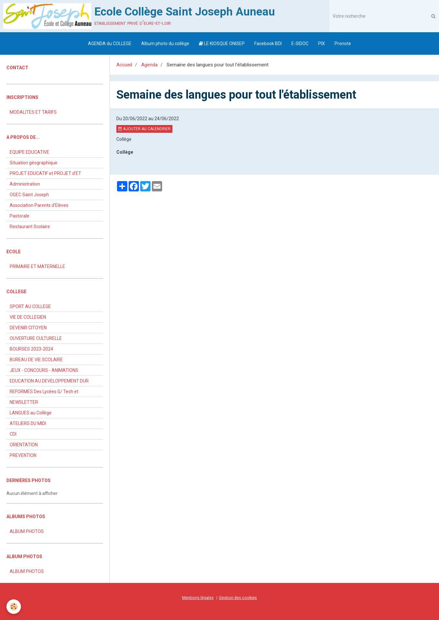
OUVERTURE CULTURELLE (36, 338)
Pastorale (19, 215)
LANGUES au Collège (31, 412)
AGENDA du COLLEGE (110, 43)
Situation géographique (33, 162)
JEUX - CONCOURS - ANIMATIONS (44, 370)
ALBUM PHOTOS (27, 531)
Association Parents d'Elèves (39, 205)
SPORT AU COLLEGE (30, 306)
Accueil (124, 65)
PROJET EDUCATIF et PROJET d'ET (45, 173)
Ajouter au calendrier (144, 129)
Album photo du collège (165, 43)
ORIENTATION (24, 444)
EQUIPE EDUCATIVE (29, 152)
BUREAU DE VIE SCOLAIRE (36, 359)
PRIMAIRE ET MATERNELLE (37, 266)
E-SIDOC (299, 43)
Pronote (343, 43)
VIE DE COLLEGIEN (28, 317)
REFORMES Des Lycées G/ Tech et (44, 391)
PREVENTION (23, 455)
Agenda (149, 65)
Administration (25, 184)
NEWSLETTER (24, 402)
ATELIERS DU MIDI (28, 423)
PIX (321, 43)
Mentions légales (198, 597)
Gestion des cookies (238, 597)
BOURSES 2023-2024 (31, 349)
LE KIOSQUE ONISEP (222, 43)
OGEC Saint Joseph (29, 194)
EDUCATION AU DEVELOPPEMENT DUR (49, 380)
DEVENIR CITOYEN (28, 327)
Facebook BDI (268, 43)
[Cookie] (13, 606)
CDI (13, 434)
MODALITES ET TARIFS (33, 112)
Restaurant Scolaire (30, 226)
